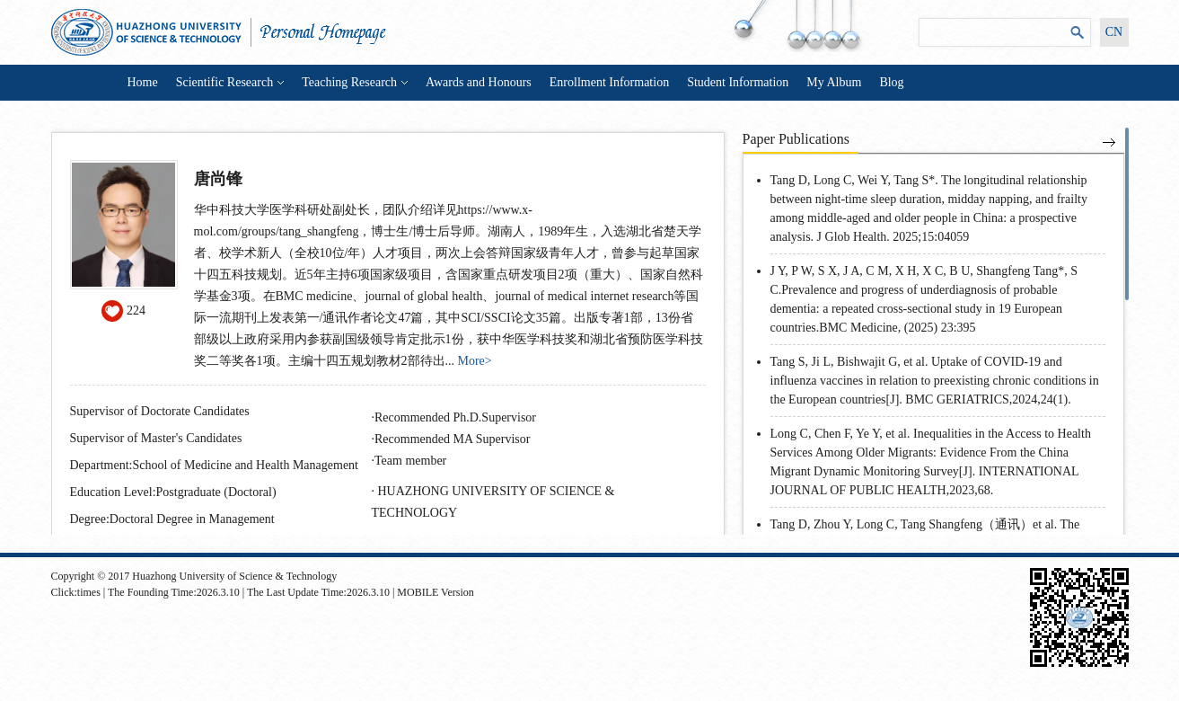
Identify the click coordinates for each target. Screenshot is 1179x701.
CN (1113, 32)
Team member (410, 460)
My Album (833, 82)
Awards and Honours (479, 82)
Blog (891, 82)
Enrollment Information (609, 82)
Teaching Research (355, 82)
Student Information (737, 82)
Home (143, 82)
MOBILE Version (435, 592)
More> (475, 361)
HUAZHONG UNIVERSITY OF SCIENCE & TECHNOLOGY (493, 501)
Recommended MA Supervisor (452, 439)
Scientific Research (230, 82)
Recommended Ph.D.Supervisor (455, 417)
